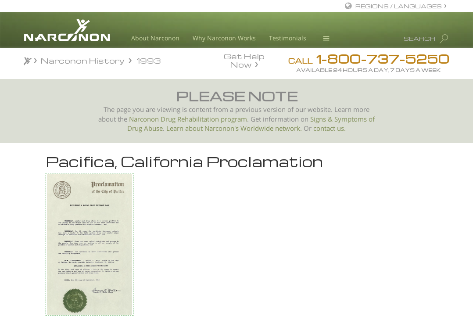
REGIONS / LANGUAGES (398, 6)
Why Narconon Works (224, 38)
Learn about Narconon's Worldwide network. (234, 128)
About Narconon (155, 38)
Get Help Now (244, 59)
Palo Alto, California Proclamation (81, 231)
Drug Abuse (145, 128)
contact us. (329, 128)
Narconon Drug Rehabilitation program (188, 119)
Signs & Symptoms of (342, 119)
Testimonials (287, 38)
